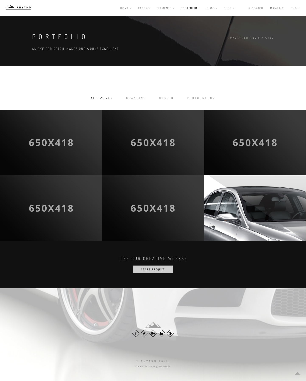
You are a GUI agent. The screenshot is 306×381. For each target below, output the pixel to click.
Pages (144, 8)
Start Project (153, 269)
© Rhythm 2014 (152, 361)
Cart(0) (277, 8)
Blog (212, 8)
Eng (295, 8)
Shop (229, 8)
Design (166, 98)
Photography (201, 98)
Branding (136, 98)
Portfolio (190, 8)
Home (126, 8)
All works (102, 98)
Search (256, 8)
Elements (166, 8)
